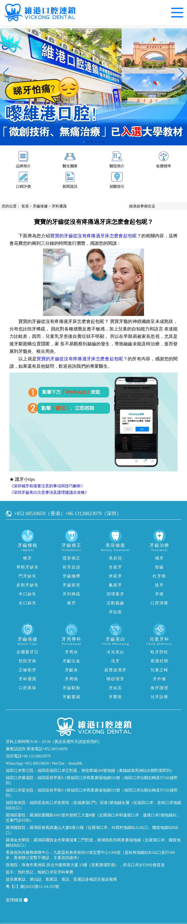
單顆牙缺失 (27, 567)
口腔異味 (28, 688)
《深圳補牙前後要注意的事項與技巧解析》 (47, 486)
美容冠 (115, 558)
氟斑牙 (115, 585)
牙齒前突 (71, 585)
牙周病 (71, 679)
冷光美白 (115, 652)
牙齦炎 (71, 670)
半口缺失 (28, 594)
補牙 (159, 558)
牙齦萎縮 (71, 697)
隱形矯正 (71, 558)
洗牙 (115, 661)
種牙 (27, 558)
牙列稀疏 (71, 594)
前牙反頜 (71, 567)
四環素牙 (115, 594)
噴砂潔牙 (115, 679)
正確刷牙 (28, 670)
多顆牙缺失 (27, 585)
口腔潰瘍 (159, 603)
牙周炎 (71, 652)
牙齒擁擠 (71, 576)
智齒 (159, 567)
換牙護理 (159, 688)
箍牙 (71, 603)
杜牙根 (159, 576)
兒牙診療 (159, 697)
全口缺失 (28, 603)
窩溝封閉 (159, 661)
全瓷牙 (115, 567)
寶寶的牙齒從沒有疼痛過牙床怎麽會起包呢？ (95, 235)
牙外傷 (159, 679)
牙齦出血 (71, 661)
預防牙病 (28, 661)
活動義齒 (115, 603)
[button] (84, 142)
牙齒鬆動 (71, 688)
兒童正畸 (159, 670)
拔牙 (159, 585)
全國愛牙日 (27, 652)
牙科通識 (59, 206)
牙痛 (159, 594)
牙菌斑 (115, 697)
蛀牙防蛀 (159, 652)
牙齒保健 (40, 206)
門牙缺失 (28, 576)
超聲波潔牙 (115, 670)
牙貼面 (115, 612)
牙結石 (115, 688)
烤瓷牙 (115, 576)
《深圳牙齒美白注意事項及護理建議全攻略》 (49, 492)
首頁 (25, 206)
